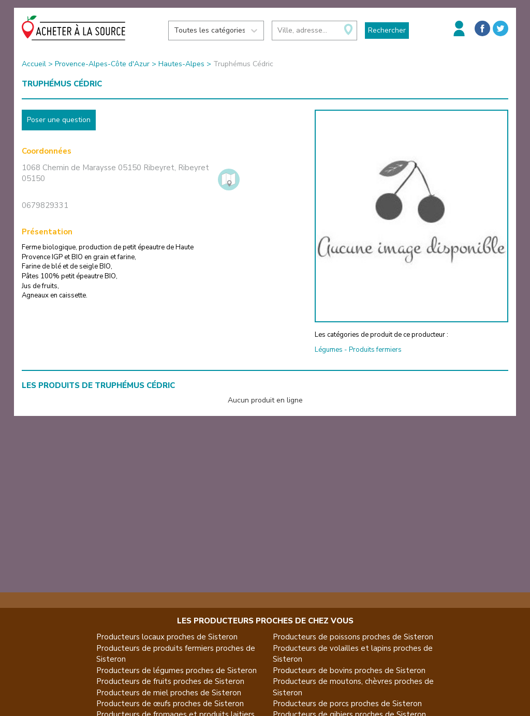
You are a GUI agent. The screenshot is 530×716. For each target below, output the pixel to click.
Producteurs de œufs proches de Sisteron (170, 703)
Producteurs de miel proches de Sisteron (168, 693)
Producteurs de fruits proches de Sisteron (170, 681)
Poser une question (59, 120)
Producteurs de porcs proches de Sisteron (347, 703)
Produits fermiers (375, 349)
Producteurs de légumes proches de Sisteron (176, 670)
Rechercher (387, 30)
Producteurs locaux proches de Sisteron (167, 637)
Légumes (329, 349)
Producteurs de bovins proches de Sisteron (349, 670)
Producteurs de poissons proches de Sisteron (353, 637)
